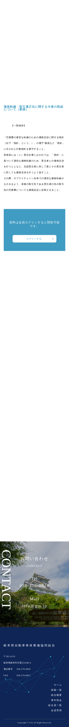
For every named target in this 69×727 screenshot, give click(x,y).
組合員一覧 (55, 705)
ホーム (58, 685)
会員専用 (56, 710)
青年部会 (56, 700)
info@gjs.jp (34, 606)
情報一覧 (56, 690)
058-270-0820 (34, 586)
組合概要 (56, 695)
